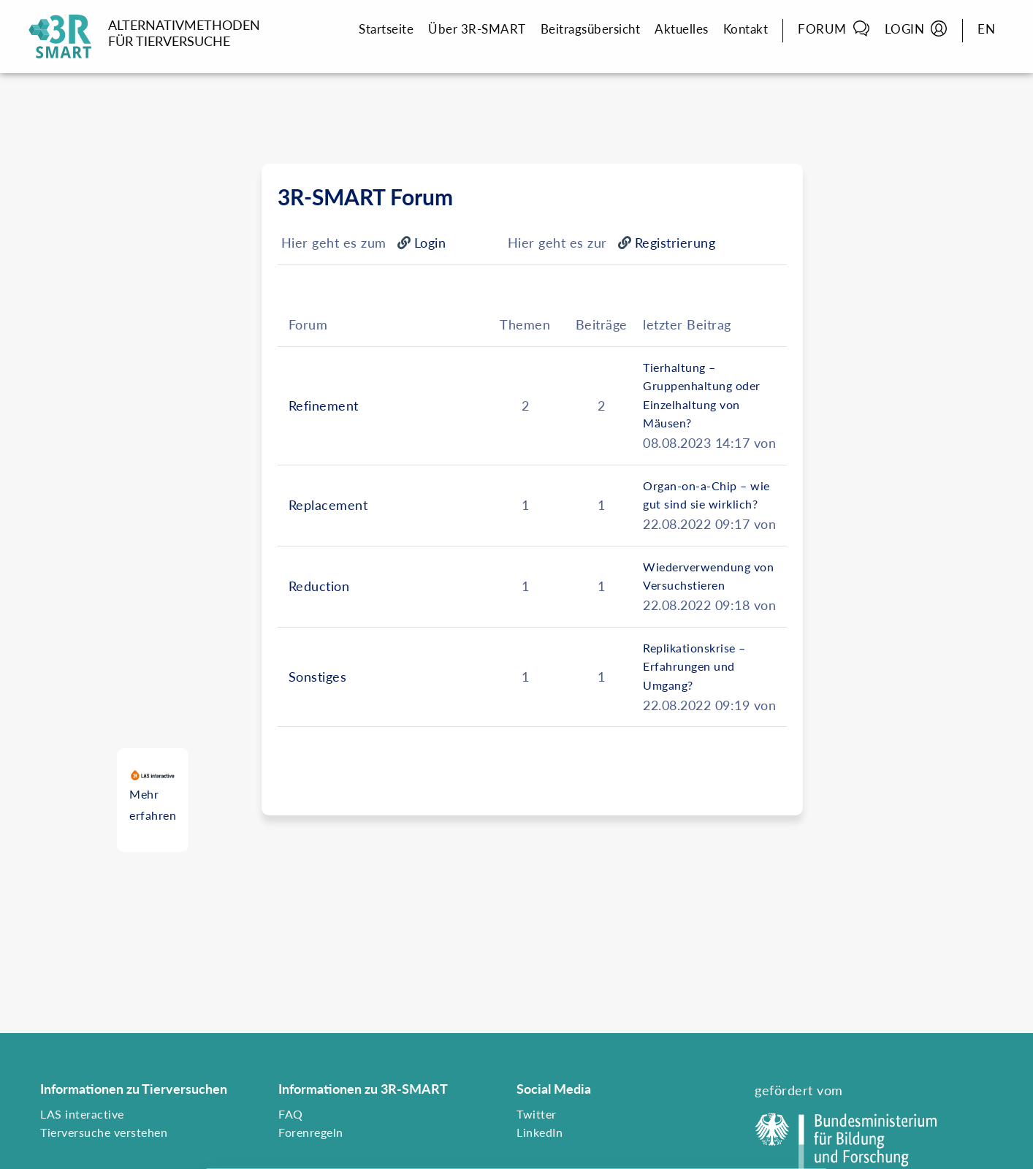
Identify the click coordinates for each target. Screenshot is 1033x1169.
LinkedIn (539, 1132)
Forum (834, 28)
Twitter (536, 1114)
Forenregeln (310, 1132)
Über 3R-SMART (477, 29)
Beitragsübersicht (591, 29)
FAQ (290, 1114)
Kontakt (746, 29)
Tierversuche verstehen (103, 1132)
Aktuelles (682, 29)
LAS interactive (82, 1114)
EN (986, 29)
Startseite (386, 29)
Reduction (319, 586)
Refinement (324, 405)
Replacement (328, 505)
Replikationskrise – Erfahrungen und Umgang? (694, 666)
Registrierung (675, 243)
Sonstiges (318, 677)
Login (916, 28)
